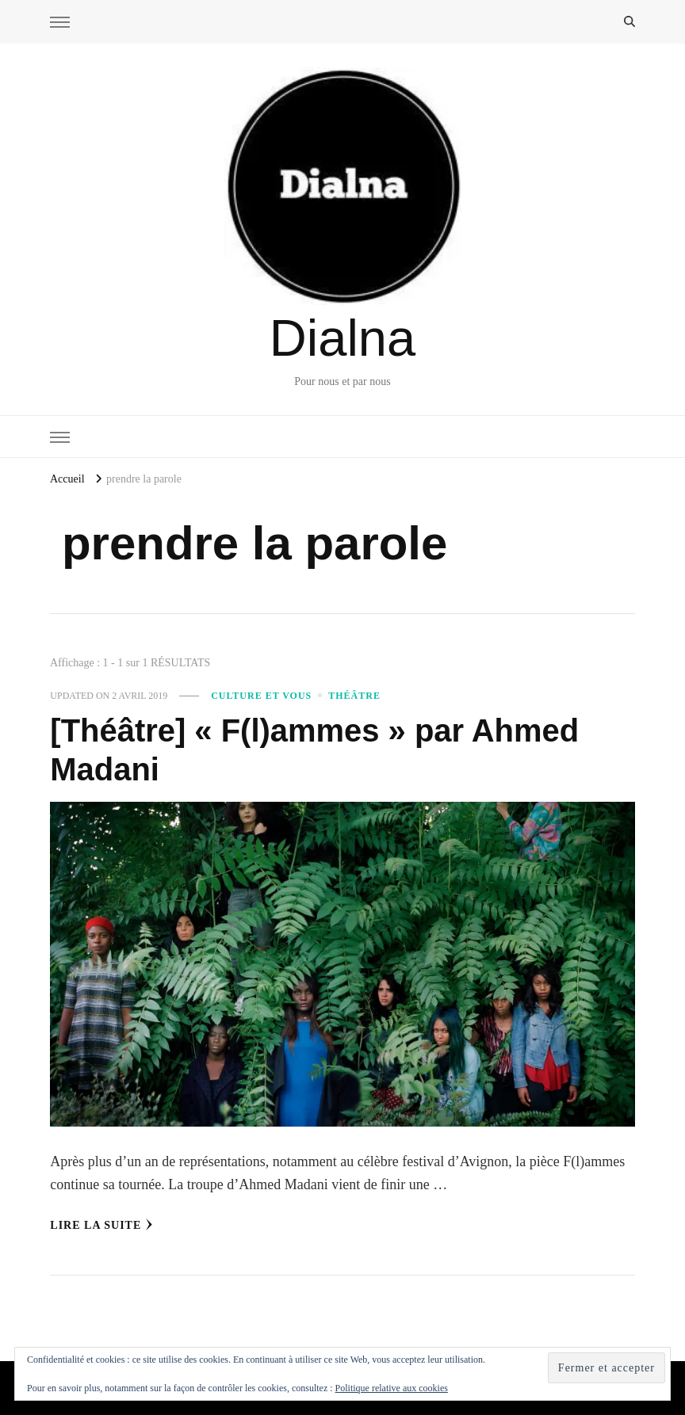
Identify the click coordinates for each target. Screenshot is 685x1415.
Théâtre (354, 695)
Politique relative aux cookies (391, 1388)
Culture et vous (261, 695)
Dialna (342, 338)
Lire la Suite (101, 1225)
